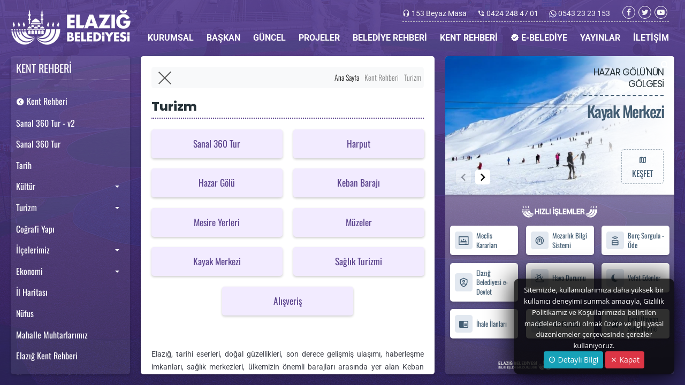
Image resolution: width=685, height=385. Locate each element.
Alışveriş (287, 300)
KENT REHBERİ (469, 38)
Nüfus (25, 313)
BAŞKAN (223, 38)
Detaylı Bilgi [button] (573, 360)
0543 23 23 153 (583, 13)
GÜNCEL (269, 38)
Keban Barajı (358, 182)
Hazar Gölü (217, 182)
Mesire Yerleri (217, 222)
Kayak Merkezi (217, 261)
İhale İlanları (480, 323)
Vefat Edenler (633, 277)
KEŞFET (642, 166)
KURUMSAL (171, 38)
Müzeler (358, 222)
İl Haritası (32, 292)
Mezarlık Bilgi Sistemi (558, 240)
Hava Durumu (558, 277)
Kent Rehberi (41, 101)
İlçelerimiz (33, 249)
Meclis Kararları (475, 240)
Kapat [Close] (625, 360)
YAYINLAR (600, 38)
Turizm (26, 207)
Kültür (25, 186)
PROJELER (319, 38)
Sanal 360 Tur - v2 (45, 123)
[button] (482, 177)
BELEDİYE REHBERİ (390, 38)
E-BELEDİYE (539, 38)
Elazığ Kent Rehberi (47, 355)
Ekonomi (29, 271)
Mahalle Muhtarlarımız (52, 334)
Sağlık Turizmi (358, 261)
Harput (358, 143)
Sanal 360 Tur (38, 143)
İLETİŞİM (651, 38)
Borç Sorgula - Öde (635, 240)
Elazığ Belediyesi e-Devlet (481, 282)
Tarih (24, 165)
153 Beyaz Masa (439, 13)
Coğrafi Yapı (35, 228)
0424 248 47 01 (512, 13)
